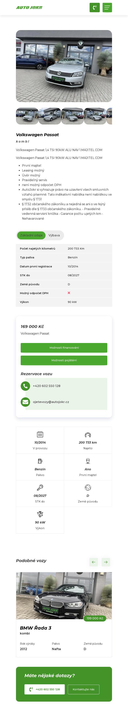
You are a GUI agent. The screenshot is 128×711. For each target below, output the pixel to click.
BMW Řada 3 (35, 628)
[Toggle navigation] (107, 7)
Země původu (93, 643)
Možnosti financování (64, 347)
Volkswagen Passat (37, 134)
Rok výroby (27, 643)
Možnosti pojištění (64, 360)
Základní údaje (31, 235)
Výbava (54, 235)
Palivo (56, 643)
